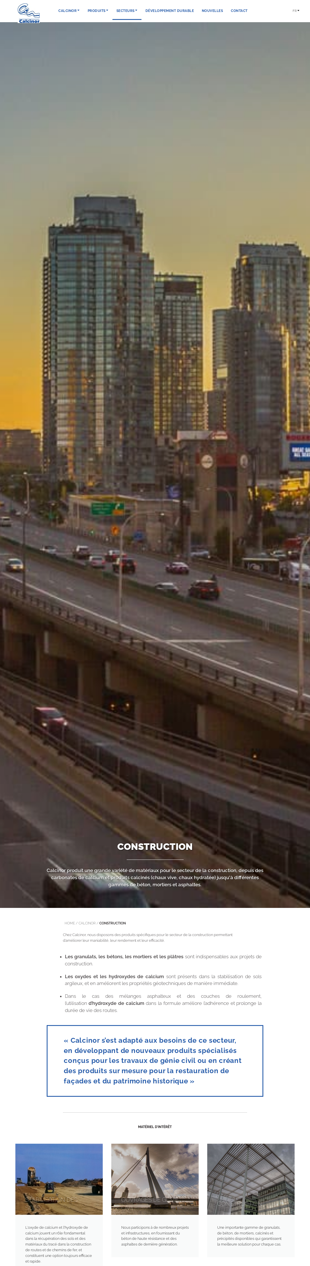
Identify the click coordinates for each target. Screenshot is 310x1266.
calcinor (87, 923)
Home (70, 923)
